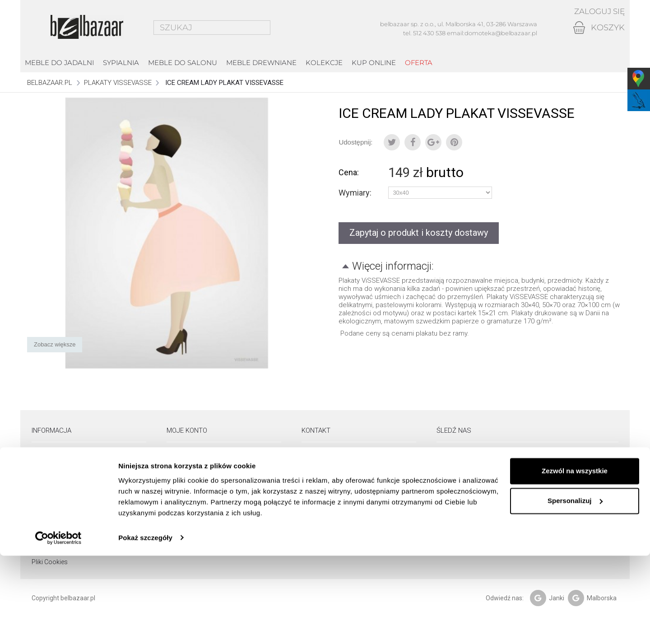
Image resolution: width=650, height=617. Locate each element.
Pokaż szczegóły (145, 599)
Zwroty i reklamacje (59, 491)
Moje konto (187, 430)
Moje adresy (184, 479)
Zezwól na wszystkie (575, 533)
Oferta (418, 62)
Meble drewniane (261, 62)
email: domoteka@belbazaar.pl (345, 491)
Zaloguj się (597, 11)
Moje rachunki (187, 468)
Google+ (433, 142)
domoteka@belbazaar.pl (500, 33)
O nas (40, 468)
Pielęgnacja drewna (59, 503)
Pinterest (454, 142)
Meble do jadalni (59, 62)
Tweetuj (392, 142)
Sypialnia (121, 62)
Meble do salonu (182, 62)
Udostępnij (412, 142)
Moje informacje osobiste (203, 491)
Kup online (374, 62)
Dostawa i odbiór (56, 479)
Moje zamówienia (192, 456)
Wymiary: (356, 193)
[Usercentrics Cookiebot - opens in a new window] (58, 599)
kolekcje (324, 62)
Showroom (48, 456)
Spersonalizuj (575, 562)
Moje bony (181, 503)
